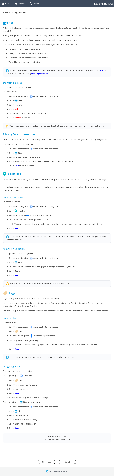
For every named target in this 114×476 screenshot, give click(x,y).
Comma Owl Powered (57, 471)
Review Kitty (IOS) (103, 3)
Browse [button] (20, 3)
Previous (46, 462)
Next (67, 462)
